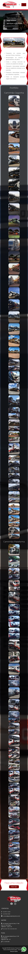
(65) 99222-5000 (6, 913)
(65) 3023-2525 (13, 928)
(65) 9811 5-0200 (6, 911)
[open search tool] (19, 4)
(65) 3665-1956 (6, 928)
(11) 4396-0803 (6, 941)
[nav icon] (23, 4)
